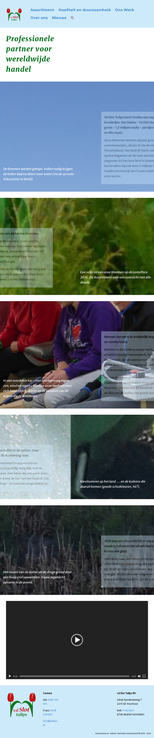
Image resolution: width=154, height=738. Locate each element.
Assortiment (42, 10)
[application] (77, 640)
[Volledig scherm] (144, 676)
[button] (73, 18)
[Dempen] (139, 676)
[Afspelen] (9, 676)
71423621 (128, 710)
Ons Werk (124, 10)
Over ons (39, 18)
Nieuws (59, 18)
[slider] (74, 676)
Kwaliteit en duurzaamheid (85, 10)
